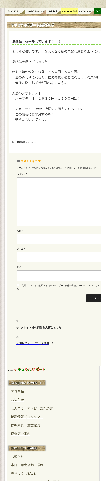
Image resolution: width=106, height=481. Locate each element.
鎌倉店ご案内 (20, 434)
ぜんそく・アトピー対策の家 (32, 408)
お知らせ (17, 400)
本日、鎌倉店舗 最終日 (29, 465)
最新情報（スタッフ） (27, 142)
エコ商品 (17, 391)
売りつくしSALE (23, 473)
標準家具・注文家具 (25, 425)
